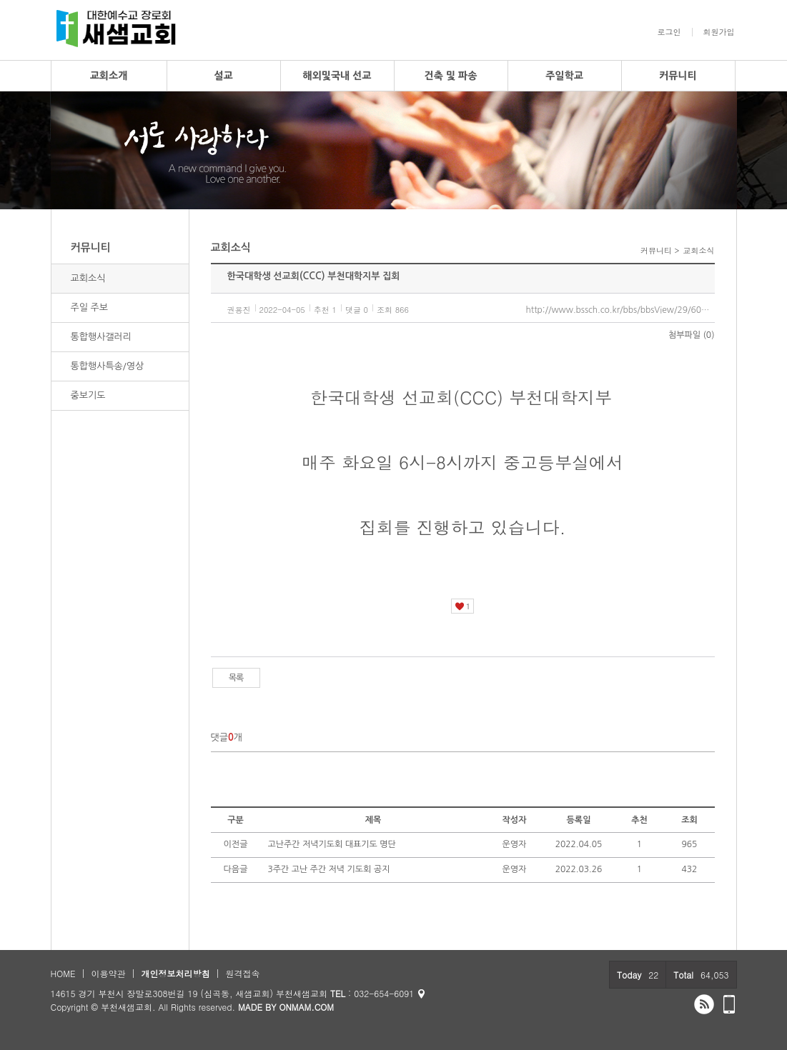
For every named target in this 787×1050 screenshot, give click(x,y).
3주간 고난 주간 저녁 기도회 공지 (329, 869)
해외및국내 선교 (336, 76)
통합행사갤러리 (101, 336)
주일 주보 (90, 307)
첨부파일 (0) (691, 335)
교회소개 (109, 76)
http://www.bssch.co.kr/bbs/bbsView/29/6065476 (620, 310)
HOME (63, 973)
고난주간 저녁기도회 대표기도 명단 (332, 844)
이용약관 (108, 973)
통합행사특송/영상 (107, 366)
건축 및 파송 (451, 76)
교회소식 (88, 278)
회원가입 (719, 32)
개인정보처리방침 (175, 973)
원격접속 (242, 973)
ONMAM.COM (306, 1007)
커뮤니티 (678, 76)
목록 (236, 678)
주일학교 (564, 76)
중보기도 (88, 395)
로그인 (669, 32)
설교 (223, 76)
